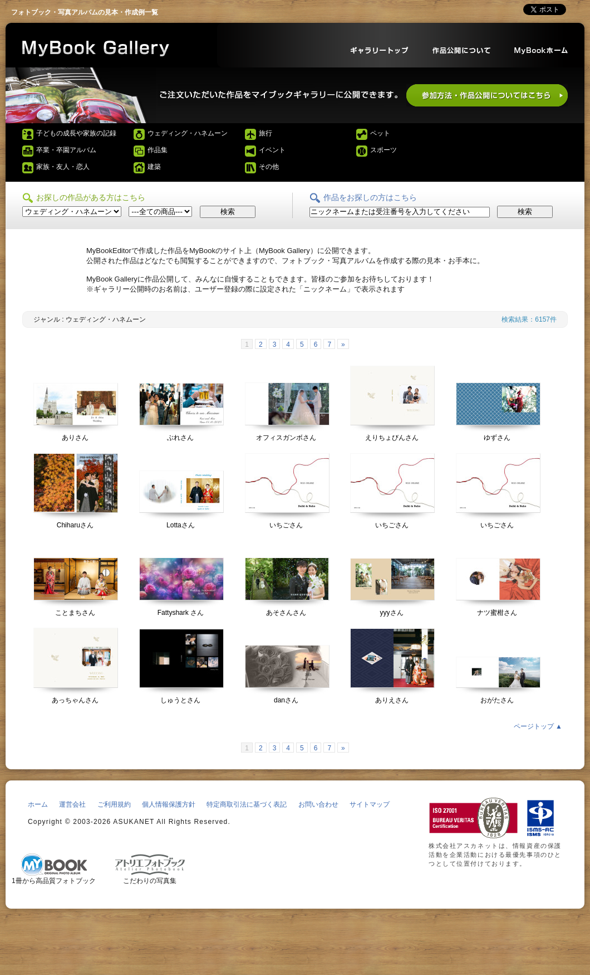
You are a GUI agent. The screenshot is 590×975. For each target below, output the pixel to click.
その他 (269, 167)
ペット (380, 133)
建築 (154, 167)
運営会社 (72, 804)
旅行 (265, 133)
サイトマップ (370, 804)
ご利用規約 (114, 804)
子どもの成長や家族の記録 (76, 133)
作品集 (158, 150)
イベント (272, 150)
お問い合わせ (318, 804)
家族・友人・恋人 (63, 167)
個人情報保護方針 (168, 804)
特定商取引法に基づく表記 (246, 804)
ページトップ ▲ (538, 726)
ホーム (38, 804)
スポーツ (383, 150)
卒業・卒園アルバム (66, 150)
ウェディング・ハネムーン (188, 133)
